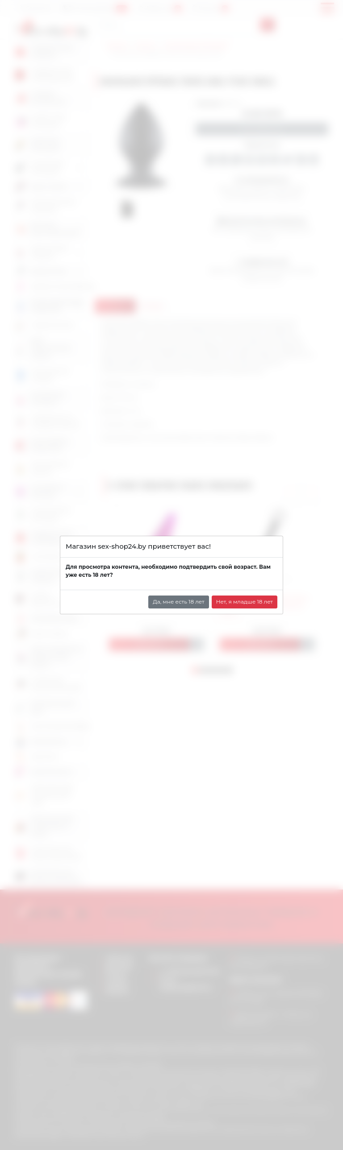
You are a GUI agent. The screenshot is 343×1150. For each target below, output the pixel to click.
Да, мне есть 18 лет (179, 601)
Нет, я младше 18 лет (244, 601)
